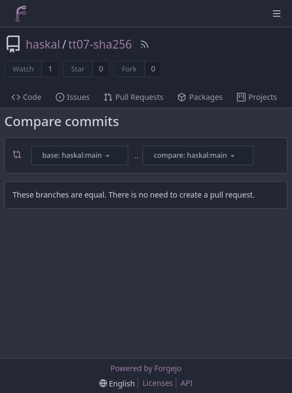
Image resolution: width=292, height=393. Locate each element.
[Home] (20, 13)
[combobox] (80, 155)
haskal (43, 44)
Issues (73, 97)
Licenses (157, 383)
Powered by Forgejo (145, 368)
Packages (200, 97)
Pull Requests (133, 97)
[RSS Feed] (145, 44)
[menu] (107, 155)
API (187, 383)
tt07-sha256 (100, 44)
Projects (257, 97)
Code (26, 97)
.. (136, 155)
